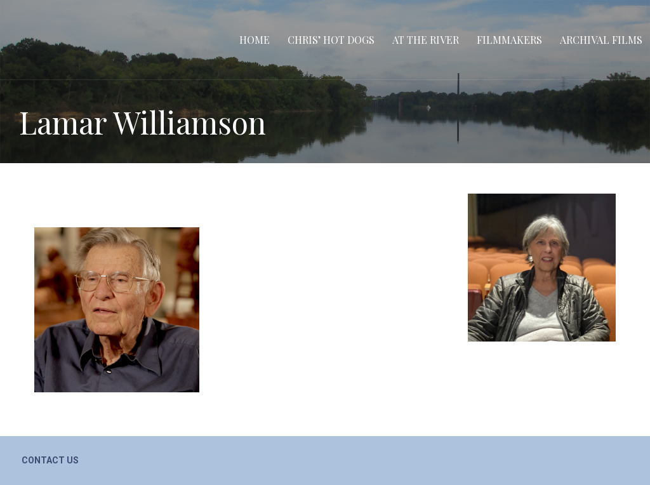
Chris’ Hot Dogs (331, 39)
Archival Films (601, 39)
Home (254, 39)
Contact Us (50, 460)
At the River (425, 39)
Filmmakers (509, 39)
